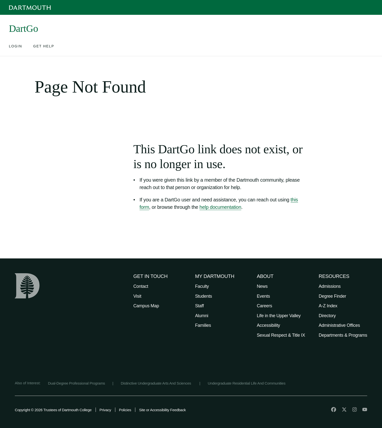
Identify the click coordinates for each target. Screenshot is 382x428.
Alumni (201, 315)
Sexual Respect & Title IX (281, 335)
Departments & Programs (343, 335)
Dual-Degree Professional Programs (76, 383)
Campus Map (146, 305)
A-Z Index (328, 305)
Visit (137, 296)
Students (203, 296)
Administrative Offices (339, 325)
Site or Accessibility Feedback (162, 410)
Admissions (330, 286)
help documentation (220, 207)
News (262, 286)
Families (203, 325)
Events (263, 296)
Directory (327, 315)
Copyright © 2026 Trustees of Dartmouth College (53, 410)
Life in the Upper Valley (279, 315)
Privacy (105, 410)
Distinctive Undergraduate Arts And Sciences (156, 383)
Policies (125, 410)
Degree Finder (332, 296)
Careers (264, 305)
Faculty (202, 286)
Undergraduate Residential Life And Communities (246, 383)
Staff (199, 305)
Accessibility (268, 325)
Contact (140, 286)
